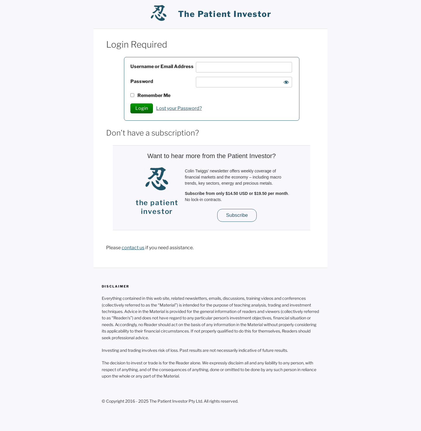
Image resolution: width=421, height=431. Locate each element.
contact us (133, 247)
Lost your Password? (179, 108)
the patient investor (225, 14)
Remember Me (150, 95)
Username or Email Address (162, 66)
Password (141, 81)
